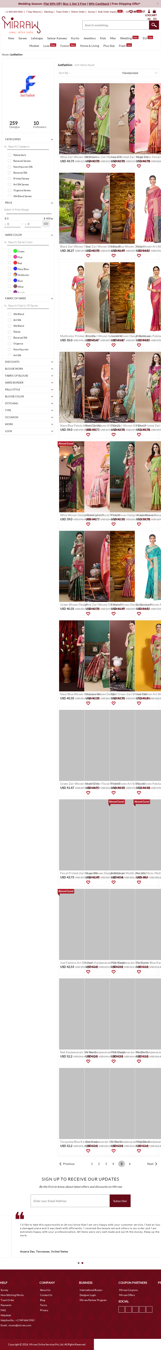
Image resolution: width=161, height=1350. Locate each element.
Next (150, 1163)
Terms (43, 1305)
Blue (18, 280)
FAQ (3, 1310)
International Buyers (91, 1290)
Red (17, 263)
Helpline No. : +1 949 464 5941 (18, 1320)
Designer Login (88, 1295)
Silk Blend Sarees (22, 196)
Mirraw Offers (127, 1295)
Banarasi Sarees (22, 160)
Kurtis (75, 38)
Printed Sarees (21, 178)
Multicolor (21, 274)
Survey (91, 12)
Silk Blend (18, 314)
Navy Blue (21, 268)
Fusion (68, 45)
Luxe (49, 45)
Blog (42, 1300)
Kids (103, 38)
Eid (148, 38)
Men (113, 38)
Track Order (62, 12)
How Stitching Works (12, 1295)
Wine (18, 286)
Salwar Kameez (57, 38)
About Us (45, 1290)
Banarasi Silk (20, 172)
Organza (18, 343)
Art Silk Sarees (21, 184)
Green (19, 251)
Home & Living (89, 45)
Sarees (22, 38)
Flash (125, 45)
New (11, 38)
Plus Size (109, 45)
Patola (16, 331)
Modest (34, 45)
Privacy (44, 1310)
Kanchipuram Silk (23, 166)
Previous (69, 1163)
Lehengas (37, 38)
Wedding (129, 38)
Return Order (78, 12)
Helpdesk (6, 1315)
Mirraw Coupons (128, 1290)
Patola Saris (19, 155)
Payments (6, 1305)
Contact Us (46, 1295)
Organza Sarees (22, 190)
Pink (17, 257)
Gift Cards (134, 12)
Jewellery (89, 38)
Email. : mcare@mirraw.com (16, 1325)
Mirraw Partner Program (93, 1300)
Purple (19, 292)
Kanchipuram (21, 349)
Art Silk (17, 320)
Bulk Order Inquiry (107, 12)
